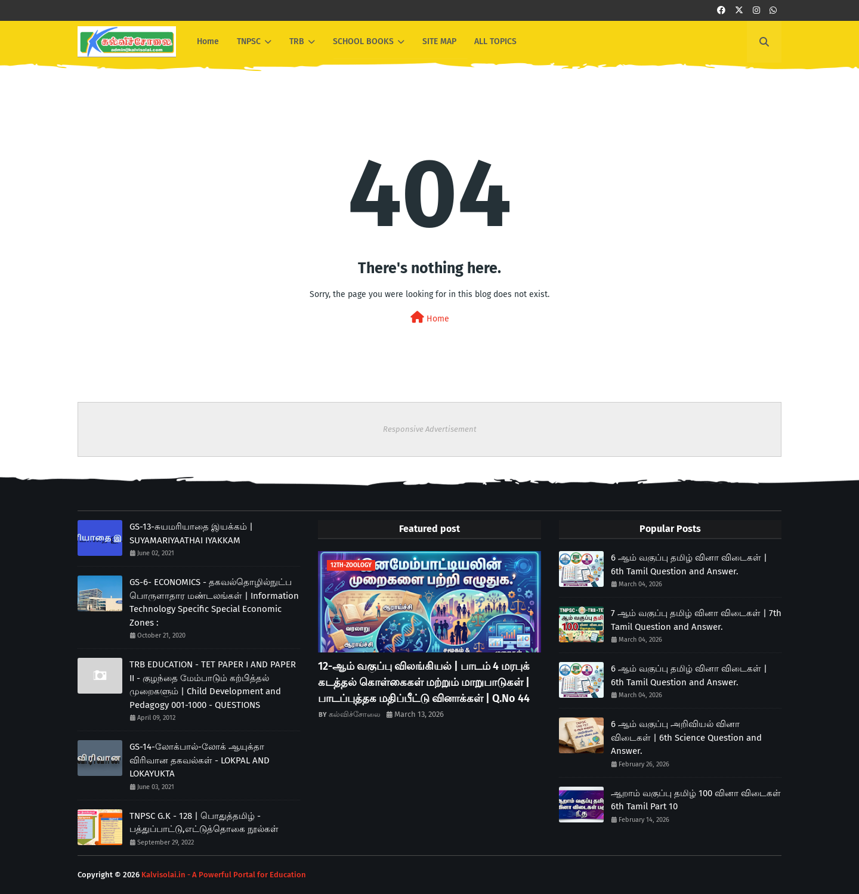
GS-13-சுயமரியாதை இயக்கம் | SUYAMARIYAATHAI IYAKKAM (191, 533)
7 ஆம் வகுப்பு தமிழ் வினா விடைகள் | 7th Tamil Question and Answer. (696, 620)
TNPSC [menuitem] (249, 41)
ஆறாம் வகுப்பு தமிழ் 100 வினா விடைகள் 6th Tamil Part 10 (696, 800)
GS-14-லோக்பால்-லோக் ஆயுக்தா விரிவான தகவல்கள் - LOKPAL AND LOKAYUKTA (199, 760)
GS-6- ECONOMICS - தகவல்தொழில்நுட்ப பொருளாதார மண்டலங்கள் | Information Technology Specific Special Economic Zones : (214, 602)
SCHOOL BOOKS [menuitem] (363, 41)
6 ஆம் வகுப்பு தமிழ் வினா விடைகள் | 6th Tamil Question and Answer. (689, 564)
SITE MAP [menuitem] (439, 41)
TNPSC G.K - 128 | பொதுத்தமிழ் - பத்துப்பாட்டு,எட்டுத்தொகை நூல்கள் (204, 823)
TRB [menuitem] (296, 41)
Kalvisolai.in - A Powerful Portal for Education (223, 874)
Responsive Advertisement (430, 429)
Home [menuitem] (208, 41)
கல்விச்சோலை (355, 714)
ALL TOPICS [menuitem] (495, 41)
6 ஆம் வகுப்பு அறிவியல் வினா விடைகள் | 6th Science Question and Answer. (686, 737)
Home (429, 317)
